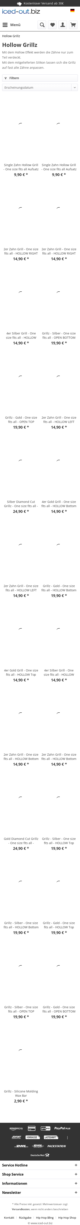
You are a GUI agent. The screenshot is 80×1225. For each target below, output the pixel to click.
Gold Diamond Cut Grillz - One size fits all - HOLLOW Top (21, 841)
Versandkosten (21, 1209)
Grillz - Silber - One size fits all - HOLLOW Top (59, 841)
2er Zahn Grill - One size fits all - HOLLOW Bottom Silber (21, 756)
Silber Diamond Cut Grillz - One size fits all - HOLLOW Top (21, 504)
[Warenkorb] (73, 25)
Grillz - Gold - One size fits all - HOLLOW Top (59, 925)
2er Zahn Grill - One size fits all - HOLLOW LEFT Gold (21, 588)
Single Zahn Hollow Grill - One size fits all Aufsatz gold (59, 167)
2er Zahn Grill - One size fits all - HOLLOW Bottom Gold (58, 756)
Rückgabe (25, 1217)
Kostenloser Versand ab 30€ (40, 3)
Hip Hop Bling (45, 1217)
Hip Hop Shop (67, 1217)
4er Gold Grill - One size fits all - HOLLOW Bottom (58, 504)
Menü (11, 24)
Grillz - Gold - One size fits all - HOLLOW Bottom (58, 588)
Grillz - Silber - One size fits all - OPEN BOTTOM (59, 335)
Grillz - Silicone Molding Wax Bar (21, 1093)
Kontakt (9, 1217)
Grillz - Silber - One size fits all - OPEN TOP (21, 1009)
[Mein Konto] (62, 25)
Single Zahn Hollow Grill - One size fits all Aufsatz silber (21, 167)
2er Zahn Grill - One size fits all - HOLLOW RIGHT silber (21, 251)
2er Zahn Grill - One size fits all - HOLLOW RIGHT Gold (59, 251)
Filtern (11, 78)
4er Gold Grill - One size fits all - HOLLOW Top (21, 672)
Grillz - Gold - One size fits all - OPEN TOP (21, 419)
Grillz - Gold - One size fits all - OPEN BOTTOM (59, 1009)
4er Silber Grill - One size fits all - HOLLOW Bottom (21, 335)
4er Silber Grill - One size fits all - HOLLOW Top (59, 672)
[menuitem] (11, 25)
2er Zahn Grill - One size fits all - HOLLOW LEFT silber (59, 419)
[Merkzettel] (52, 25)
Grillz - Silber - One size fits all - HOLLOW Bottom (21, 925)
